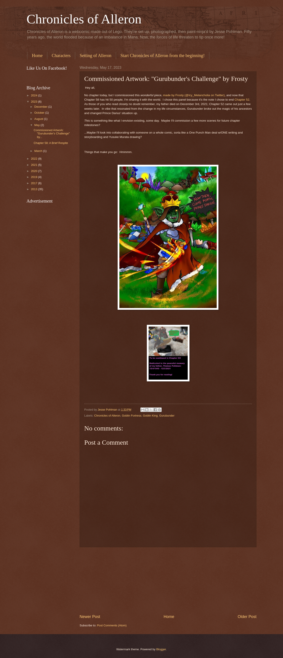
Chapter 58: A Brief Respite (51, 143)
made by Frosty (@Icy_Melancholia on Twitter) (194, 95)
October (39, 112)
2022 (34, 158)
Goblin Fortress (131, 415)
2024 (34, 95)
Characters (61, 55)
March (38, 151)
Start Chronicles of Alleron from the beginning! (162, 55)
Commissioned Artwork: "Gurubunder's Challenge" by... (52, 133)
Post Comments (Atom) (112, 625)
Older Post (247, 616)
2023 (34, 101)
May (37, 125)
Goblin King (150, 415)
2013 (34, 189)
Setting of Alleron (95, 55)
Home (37, 55)
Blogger (161, 649)
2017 (34, 183)
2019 (34, 177)
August (39, 119)
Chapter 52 (242, 99)
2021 (34, 164)
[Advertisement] (168, 580)
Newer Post (90, 616)
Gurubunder (166, 415)
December (41, 106)
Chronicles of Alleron (84, 19)
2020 (34, 171)
